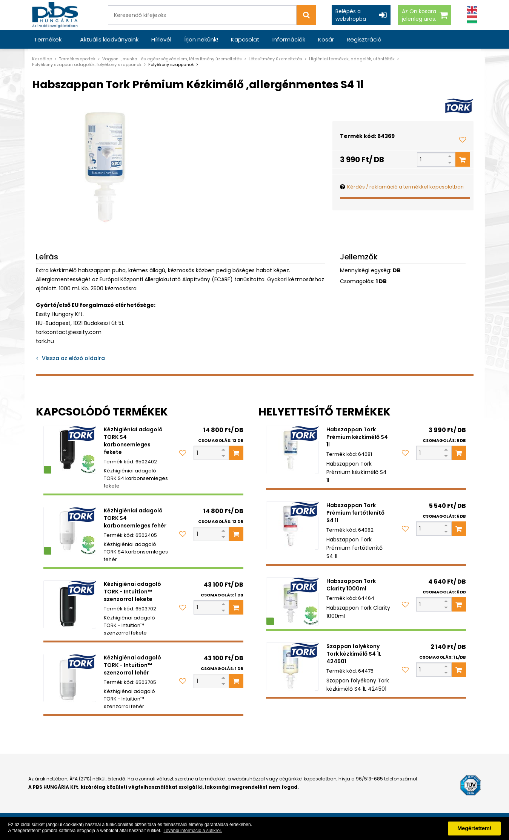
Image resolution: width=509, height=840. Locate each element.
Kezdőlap (42, 59)
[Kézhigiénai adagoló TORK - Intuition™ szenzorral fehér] (69, 678)
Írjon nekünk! (201, 39)
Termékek (48, 39)
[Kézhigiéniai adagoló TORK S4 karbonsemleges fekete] (69, 450)
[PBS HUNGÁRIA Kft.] (55, 15)
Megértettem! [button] (474, 828)
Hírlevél (161, 39)
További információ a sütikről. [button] (192, 830)
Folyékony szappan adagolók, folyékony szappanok (86, 64)
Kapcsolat (245, 39)
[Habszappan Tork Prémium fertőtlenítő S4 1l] (292, 525)
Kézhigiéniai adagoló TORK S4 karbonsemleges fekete (133, 441)
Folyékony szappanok (171, 64)
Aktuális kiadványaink (109, 39)
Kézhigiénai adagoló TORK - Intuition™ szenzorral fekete (132, 591)
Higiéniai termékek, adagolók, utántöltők (352, 59)
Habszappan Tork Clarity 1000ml (351, 584)
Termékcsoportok (77, 59)
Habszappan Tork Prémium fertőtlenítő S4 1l (355, 512)
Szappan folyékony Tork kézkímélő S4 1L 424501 (353, 653)
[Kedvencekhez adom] (462, 139)
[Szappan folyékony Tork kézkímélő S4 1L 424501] (292, 666)
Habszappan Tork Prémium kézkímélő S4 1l (357, 437)
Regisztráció (364, 39)
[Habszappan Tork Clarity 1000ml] (292, 601)
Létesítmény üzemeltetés (275, 59)
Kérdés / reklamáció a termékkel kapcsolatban (405, 186)
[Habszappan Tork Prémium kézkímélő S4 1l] (292, 450)
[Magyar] (472, 19)
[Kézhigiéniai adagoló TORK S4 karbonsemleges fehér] (69, 531)
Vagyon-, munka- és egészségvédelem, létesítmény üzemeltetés (172, 59)
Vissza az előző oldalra (73, 358)
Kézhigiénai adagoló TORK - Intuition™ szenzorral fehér (132, 665)
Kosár (326, 39)
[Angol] (472, 10)
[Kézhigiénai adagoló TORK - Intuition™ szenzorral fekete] (69, 604)
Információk (288, 39)
